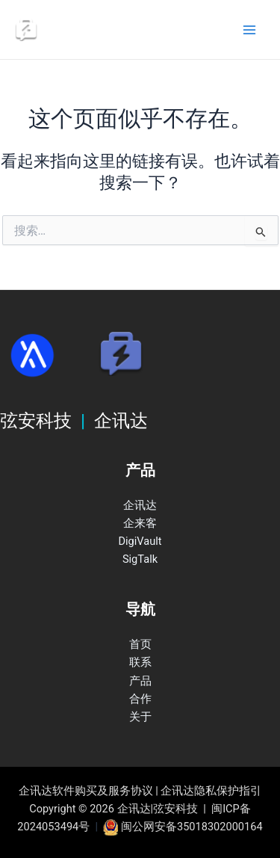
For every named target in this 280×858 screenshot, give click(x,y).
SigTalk (140, 559)
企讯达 (140, 505)
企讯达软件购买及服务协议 (86, 790)
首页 (140, 644)
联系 (140, 662)
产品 (140, 681)
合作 (140, 699)
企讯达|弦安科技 (100, 29)
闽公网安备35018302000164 (192, 826)
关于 (140, 716)
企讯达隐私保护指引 (211, 790)
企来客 (140, 523)
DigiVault (139, 541)
